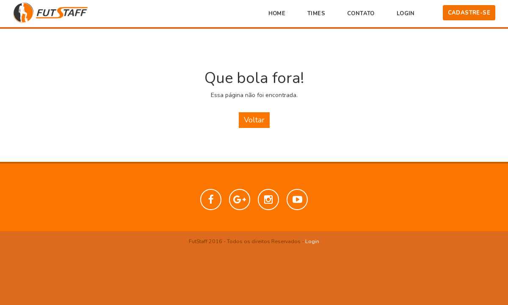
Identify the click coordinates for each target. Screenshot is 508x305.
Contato (361, 13)
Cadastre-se (469, 13)
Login (406, 13)
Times (316, 13)
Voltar (254, 120)
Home (277, 13)
